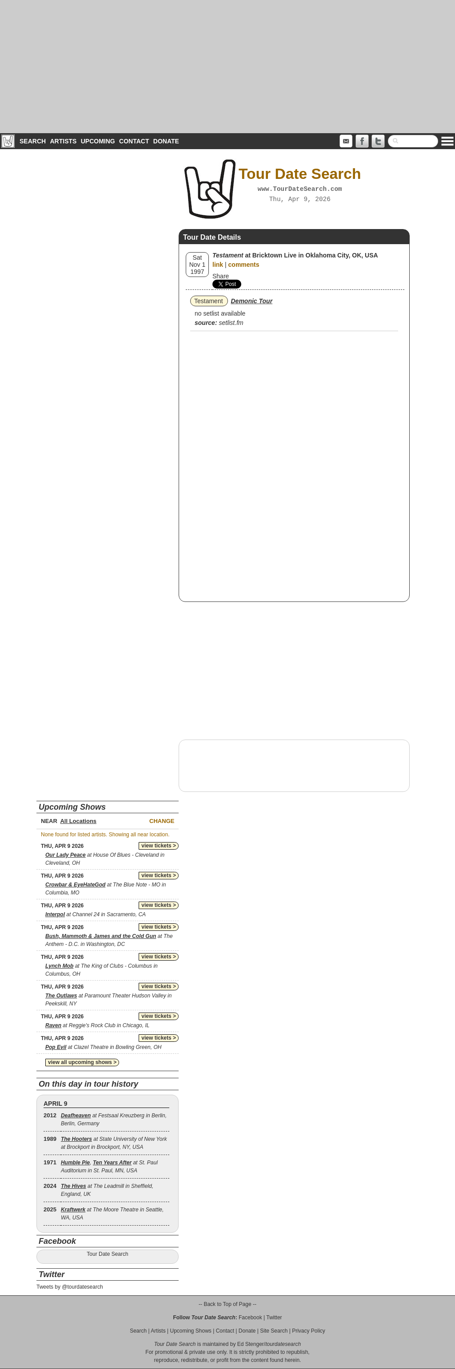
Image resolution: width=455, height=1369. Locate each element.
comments (243, 264)
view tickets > (158, 846)
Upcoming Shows (190, 1331)
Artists (63, 141)
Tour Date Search (107, 1254)
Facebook (250, 1317)
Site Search (273, 1331)
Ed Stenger (250, 1344)
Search (33, 141)
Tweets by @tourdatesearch (69, 1287)
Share (220, 276)
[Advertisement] (227, 66)
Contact (134, 141)
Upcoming (98, 141)
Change (161, 821)
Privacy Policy (308, 1331)
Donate (166, 141)
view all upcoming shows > (82, 1062)
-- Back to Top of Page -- (227, 1304)
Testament (208, 301)
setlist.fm (231, 322)
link (217, 264)
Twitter (274, 1317)
